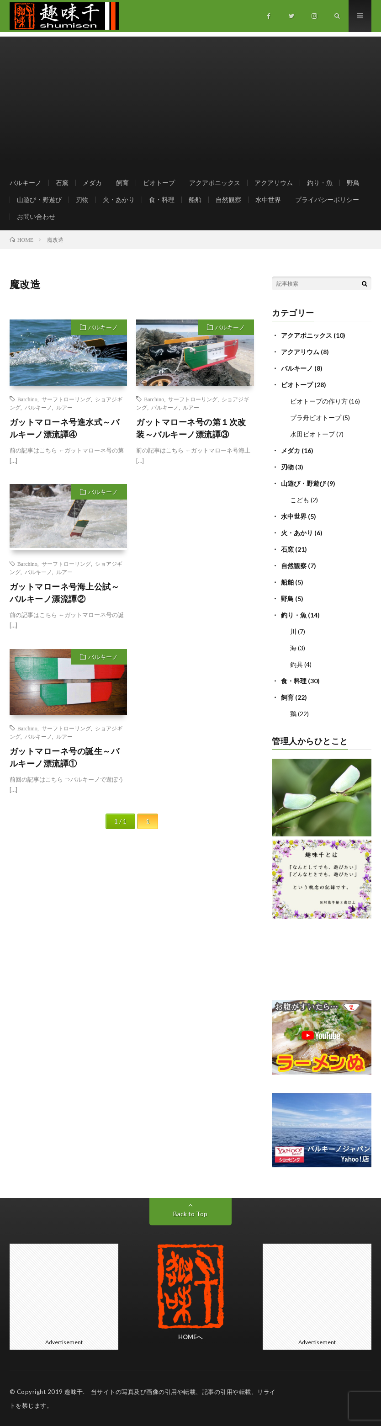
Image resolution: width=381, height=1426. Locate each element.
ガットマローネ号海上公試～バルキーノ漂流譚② (65, 592)
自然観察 (228, 199)
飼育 (122, 182)
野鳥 (353, 182)
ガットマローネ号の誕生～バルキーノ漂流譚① (65, 757)
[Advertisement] (190, 101)
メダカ (92, 182)
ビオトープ (159, 182)
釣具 (296, 664)
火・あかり (119, 199)
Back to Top (190, 1214)
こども (299, 500)
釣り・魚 (320, 182)
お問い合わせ (36, 216)
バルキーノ (26, 182)
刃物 (82, 199)
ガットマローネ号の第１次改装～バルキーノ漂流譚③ (191, 428)
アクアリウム (273, 182)
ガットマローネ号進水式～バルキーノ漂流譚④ (65, 428)
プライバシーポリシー (327, 199)
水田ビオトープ (312, 434)
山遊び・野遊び (39, 199)
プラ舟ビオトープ (315, 417)
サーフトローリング (66, 399)
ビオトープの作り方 (319, 401)
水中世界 (268, 199)
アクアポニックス (214, 182)
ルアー (64, 407)
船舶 (195, 199)
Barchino (27, 399)
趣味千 (73, 1391)
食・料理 (162, 199)
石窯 (62, 182)
